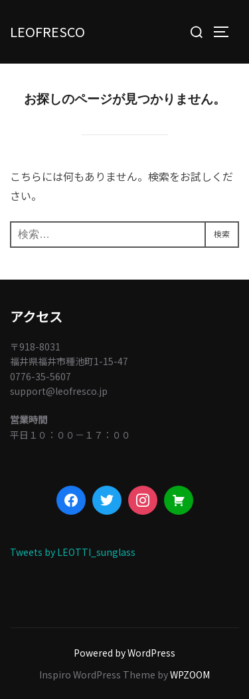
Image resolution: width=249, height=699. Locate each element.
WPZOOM (190, 674)
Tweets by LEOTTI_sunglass (72, 552)
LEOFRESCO (47, 31)
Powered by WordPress (124, 652)
